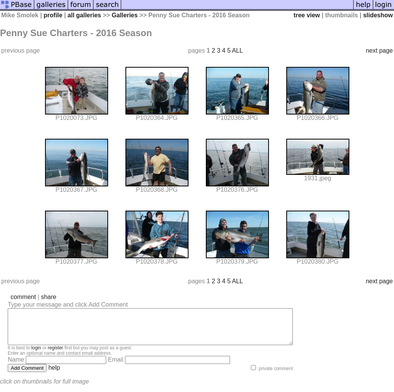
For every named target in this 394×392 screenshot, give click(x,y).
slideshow (378, 15)
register (55, 354)
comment (23, 297)
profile (52, 15)
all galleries (84, 15)
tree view (307, 15)
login (36, 354)
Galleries (125, 15)
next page (379, 50)
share (48, 297)
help (54, 374)
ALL (237, 50)
